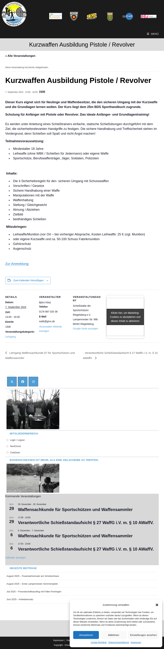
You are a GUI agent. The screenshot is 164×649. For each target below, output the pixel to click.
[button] (157, 605)
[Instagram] (33, 381)
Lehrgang (10, 336)
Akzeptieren (86, 634)
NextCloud (15, 446)
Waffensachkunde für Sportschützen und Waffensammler (75, 509)
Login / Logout (17, 440)
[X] (12, 381)
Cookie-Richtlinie (99, 642)
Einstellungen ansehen (143, 634)
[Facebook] (22, 381)
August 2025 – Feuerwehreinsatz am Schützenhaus (33, 576)
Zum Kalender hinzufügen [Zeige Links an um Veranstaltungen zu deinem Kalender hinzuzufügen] (28, 280)
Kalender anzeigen (15, 557)
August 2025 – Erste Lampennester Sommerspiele (32, 584)
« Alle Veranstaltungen (20, 55)
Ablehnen (113, 634)
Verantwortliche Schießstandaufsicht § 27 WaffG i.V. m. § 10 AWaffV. (86, 522)
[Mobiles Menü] (153, 33)
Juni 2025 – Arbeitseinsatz (20, 599)
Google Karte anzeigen (85, 328)
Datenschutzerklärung (118, 642)
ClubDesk (15, 452)
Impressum (136, 642)
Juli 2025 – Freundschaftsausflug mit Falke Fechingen (34, 591)
